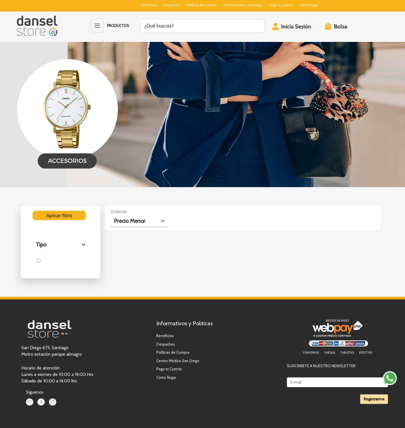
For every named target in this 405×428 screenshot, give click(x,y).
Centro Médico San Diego (177, 360)
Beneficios (149, 5)
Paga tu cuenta (280, 5)
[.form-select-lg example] (139, 221)
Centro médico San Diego (243, 5)
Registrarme (374, 399)
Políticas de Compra (201, 5)
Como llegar (308, 5)
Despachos (171, 5)
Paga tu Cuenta (169, 369)
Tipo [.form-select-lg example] (41, 244)
